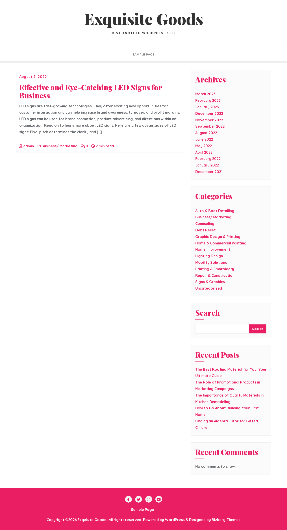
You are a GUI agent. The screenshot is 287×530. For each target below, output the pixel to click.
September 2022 (210, 126)
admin (26, 146)
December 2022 (209, 113)
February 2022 (208, 158)
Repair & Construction (215, 275)
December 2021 (208, 171)
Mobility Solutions (211, 262)
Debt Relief (205, 230)
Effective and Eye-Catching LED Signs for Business (90, 91)
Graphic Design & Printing (217, 236)
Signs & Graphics (210, 281)
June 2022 (204, 139)
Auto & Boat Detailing (214, 210)
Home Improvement (212, 249)
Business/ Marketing (57, 146)
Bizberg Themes (226, 519)
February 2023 (208, 100)
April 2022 (204, 152)
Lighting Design (209, 256)
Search (207, 313)
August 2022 (206, 133)
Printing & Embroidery (214, 269)
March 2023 (205, 94)
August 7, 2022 (33, 76)
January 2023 (207, 107)
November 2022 (209, 120)
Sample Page (142, 509)
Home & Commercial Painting (220, 243)
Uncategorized (208, 288)
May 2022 (203, 146)
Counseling (204, 223)
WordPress (175, 519)
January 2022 (207, 165)
